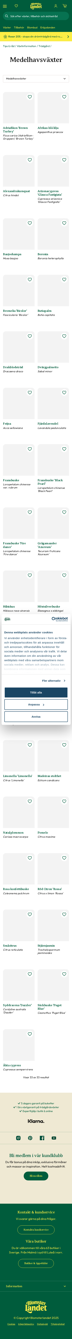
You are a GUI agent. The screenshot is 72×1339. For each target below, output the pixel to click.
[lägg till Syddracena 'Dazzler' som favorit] (29, 974)
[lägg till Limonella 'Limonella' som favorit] (29, 745)
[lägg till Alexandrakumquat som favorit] (29, 160)
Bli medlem (36, 1176)
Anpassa (36, 704)
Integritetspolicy (26, 1324)
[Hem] (36, 6)
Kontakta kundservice (36, 1229)
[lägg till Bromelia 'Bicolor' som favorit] (29, 279)
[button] (36, 1286)
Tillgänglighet (58, 1324)
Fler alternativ (51, 680)
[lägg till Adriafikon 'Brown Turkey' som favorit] (29, 96)
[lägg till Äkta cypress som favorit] (29, 1034)
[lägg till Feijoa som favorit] (29, 392)
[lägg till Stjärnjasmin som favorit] (64, 914)
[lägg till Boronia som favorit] (64, 223)
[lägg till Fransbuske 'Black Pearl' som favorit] (64, 449)
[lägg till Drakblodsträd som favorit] (29, 336)
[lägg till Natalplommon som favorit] (29, 801)
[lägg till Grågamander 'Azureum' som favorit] (64, 512)
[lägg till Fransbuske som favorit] (29, 449)
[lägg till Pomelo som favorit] (64, 801)
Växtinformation (26, 46)
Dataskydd (42, 1324)
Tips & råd (8, 46)
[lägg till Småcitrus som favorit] (29, 914)
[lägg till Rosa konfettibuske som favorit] (29, 858)
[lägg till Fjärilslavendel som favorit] (64, 392)
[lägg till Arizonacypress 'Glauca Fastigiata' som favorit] (64, 160)
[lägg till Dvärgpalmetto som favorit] (64, 336)
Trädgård (44, 46)
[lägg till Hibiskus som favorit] (29, 575)
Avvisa (36, 716)
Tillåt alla (36, 692)
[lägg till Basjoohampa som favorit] (29, 223)
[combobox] (39, 16)
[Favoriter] (16, 5)
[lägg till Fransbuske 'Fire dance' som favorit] (29, 512)
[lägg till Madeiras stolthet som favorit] (64, 745)
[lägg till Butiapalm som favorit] (64, 279)
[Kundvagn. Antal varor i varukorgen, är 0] (64, 5)
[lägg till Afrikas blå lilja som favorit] (64, 96)
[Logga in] (55, 5)
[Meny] (5, 6)
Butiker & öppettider (36, 1263)
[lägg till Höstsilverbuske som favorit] (64, 575)
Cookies (11, 1324)
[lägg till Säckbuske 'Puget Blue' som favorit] (64, 974)
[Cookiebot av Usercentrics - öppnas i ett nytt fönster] (52, 619)
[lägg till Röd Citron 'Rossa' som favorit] (64, 858)
